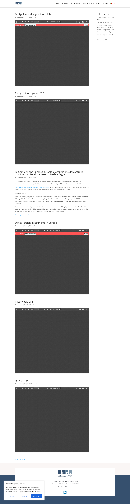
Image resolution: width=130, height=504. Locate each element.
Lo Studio (65, 3)
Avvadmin (20, 17)
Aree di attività (88, 3)
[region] (24, 490)
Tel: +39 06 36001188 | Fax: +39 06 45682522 (65, 484)
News (98, 3)
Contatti (105, 3)
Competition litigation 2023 (30, 93)
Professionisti (76, 3)
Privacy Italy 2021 (24, 301)
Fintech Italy (21, 380)
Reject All (24, 496)
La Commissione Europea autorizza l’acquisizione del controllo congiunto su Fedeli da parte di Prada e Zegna (49, 173)
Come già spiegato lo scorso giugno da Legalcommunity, (32, 187)
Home (58, 3)
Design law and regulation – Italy (33, 14)
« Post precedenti (20, 459)
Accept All (36, 496)
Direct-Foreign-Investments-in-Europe (36, 222)
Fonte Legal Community (22, 215)
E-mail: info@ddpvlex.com (65, 487)
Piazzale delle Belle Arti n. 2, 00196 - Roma (66, 481)
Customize (12, 496)
